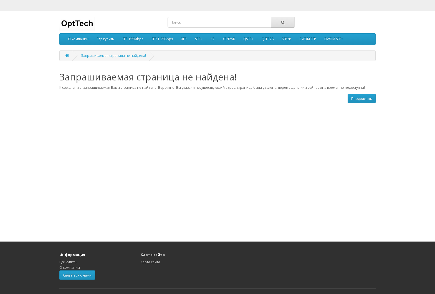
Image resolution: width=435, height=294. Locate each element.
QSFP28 (268, 39)
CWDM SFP (307, 39)
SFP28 (286, 39)
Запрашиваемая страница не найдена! (113, 55)
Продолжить (361, 98)
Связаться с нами (77, 275)
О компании (78, 39)
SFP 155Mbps (132, 39)
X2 (212, 39)
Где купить (105, 39)
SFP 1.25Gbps (162, 39)
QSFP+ (248, 39)
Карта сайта (150, 262)
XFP (184, 39)
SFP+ (198, 39)
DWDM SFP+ (333, 39)
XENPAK (229, 39)
